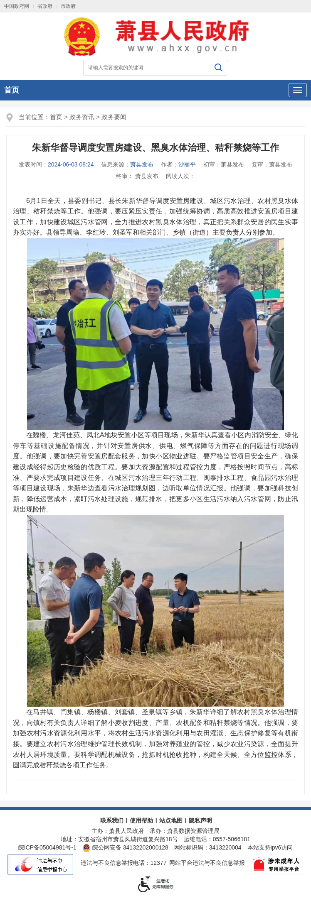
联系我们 (111, 820)
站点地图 (171, 820)
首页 (11, 90)
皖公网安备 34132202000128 (125, 847)
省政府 (44, 6)
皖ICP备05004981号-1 (47, 847)
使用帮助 (141, 820)
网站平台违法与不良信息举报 (207, 862)
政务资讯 (81, 116)
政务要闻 (113, 116)
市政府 (68, 6)
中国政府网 (16, 6)
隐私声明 (200, 820)
